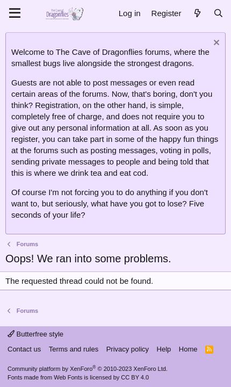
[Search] (218, 13)
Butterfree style (35, 334)
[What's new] (196, 13)
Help (164, 349)
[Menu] (14, 13)
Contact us (24, 349)
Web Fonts (68, 377)
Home (188, 349)
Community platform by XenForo (88, 369)
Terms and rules (73, 349)
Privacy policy (127, 349)
